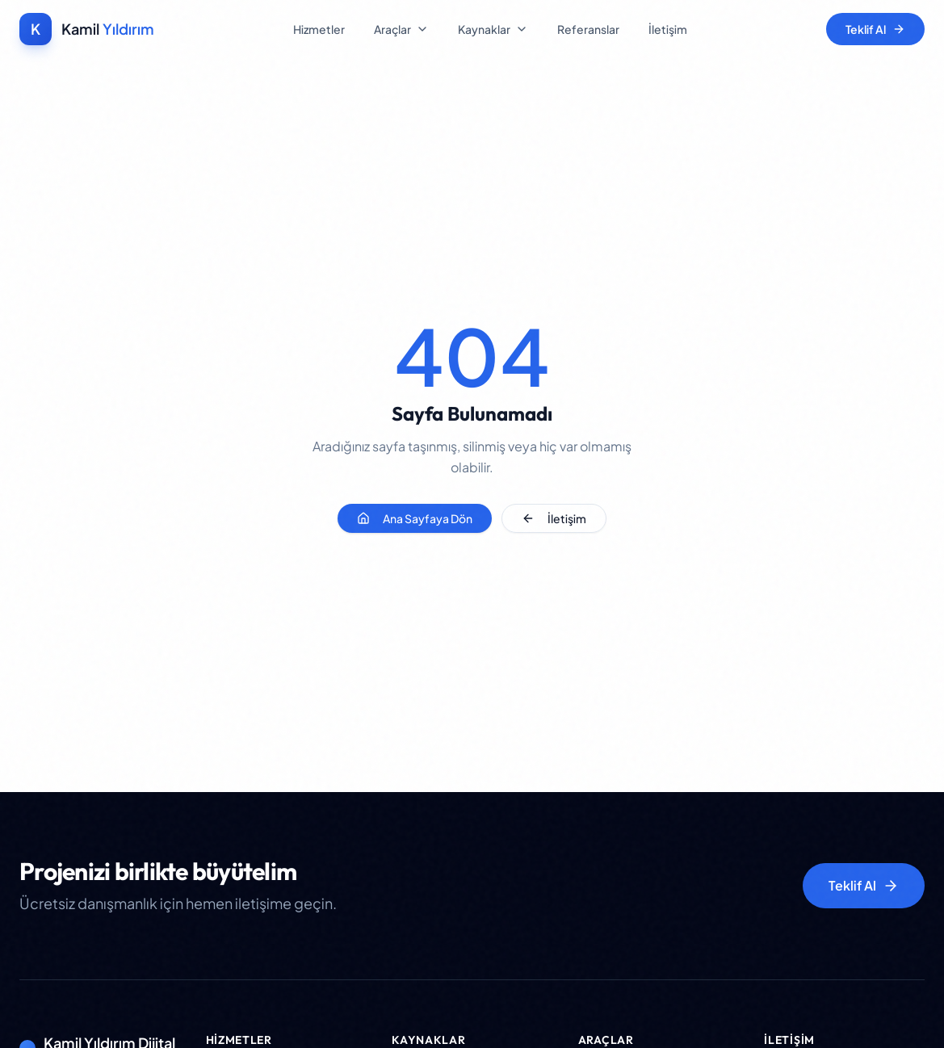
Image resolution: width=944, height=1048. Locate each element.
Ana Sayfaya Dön (414, 518)
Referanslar (588, 29)
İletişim (667, 29)
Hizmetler (319, 29)
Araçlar (401, 29)
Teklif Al (875, 29)
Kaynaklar (493, 29)
